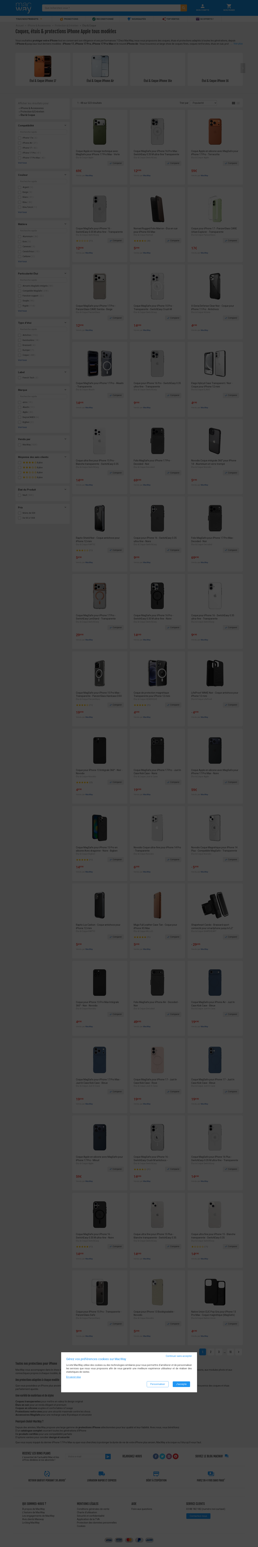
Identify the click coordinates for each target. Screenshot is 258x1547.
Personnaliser (157, 1384)
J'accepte (181, 1384)
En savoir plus (73, 1377)
